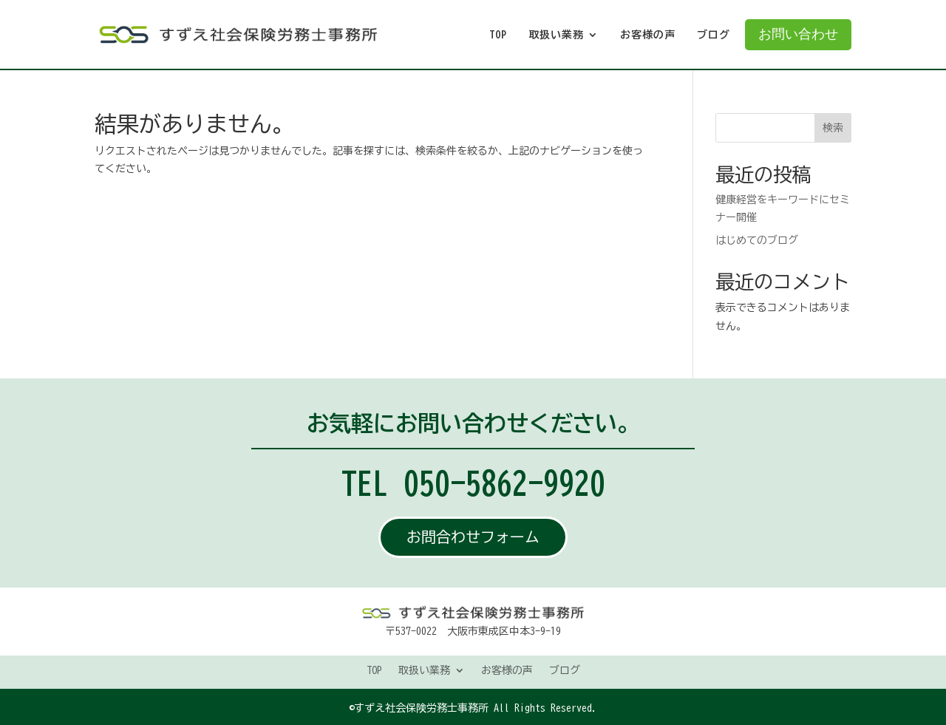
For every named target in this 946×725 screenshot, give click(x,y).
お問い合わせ (798, 34)
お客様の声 (648, 35)
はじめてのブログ (756, 240)
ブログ (713, 35)
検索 (833, 128)
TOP (498, 35)
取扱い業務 (556, 35)
